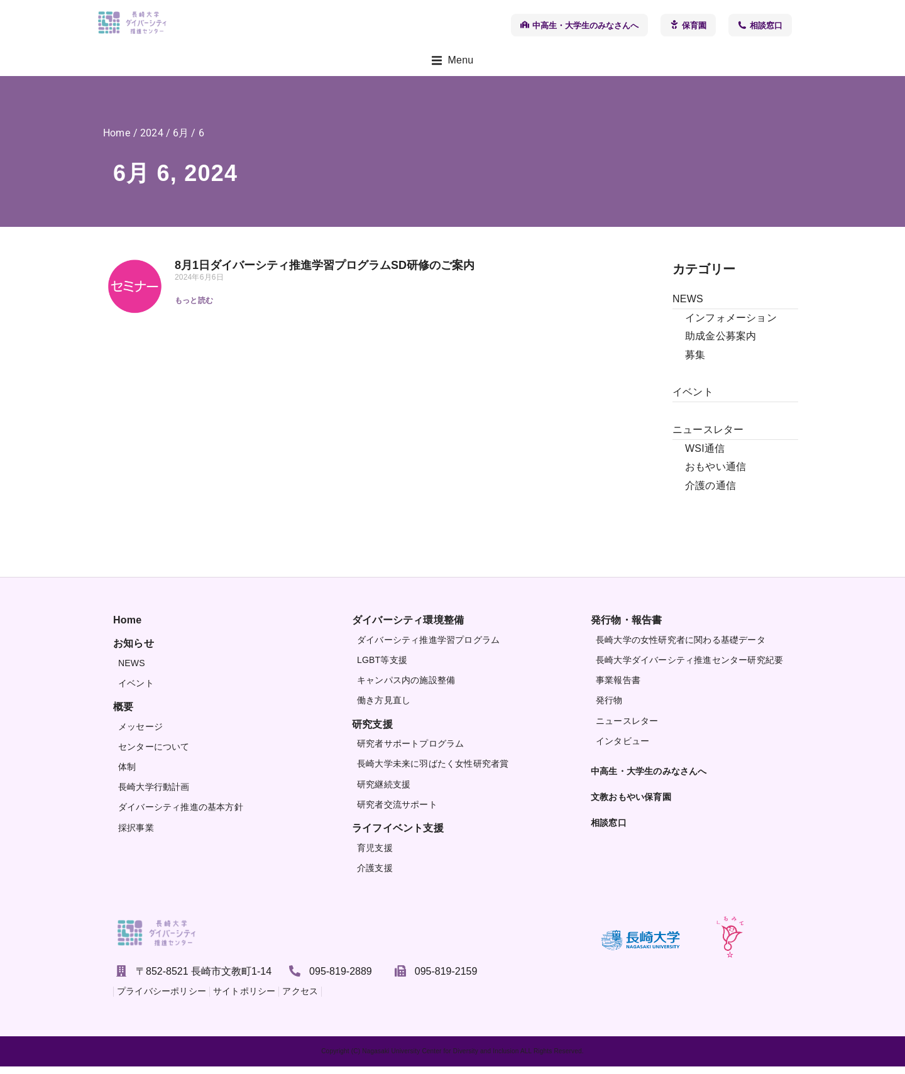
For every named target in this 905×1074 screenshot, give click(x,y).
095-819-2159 (446, 978)
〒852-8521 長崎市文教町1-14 (204, 978)
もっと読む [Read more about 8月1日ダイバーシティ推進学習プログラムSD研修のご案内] (194, 307)
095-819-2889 (340, 978)
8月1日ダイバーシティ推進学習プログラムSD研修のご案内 (324, 272)
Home (116, 140)
